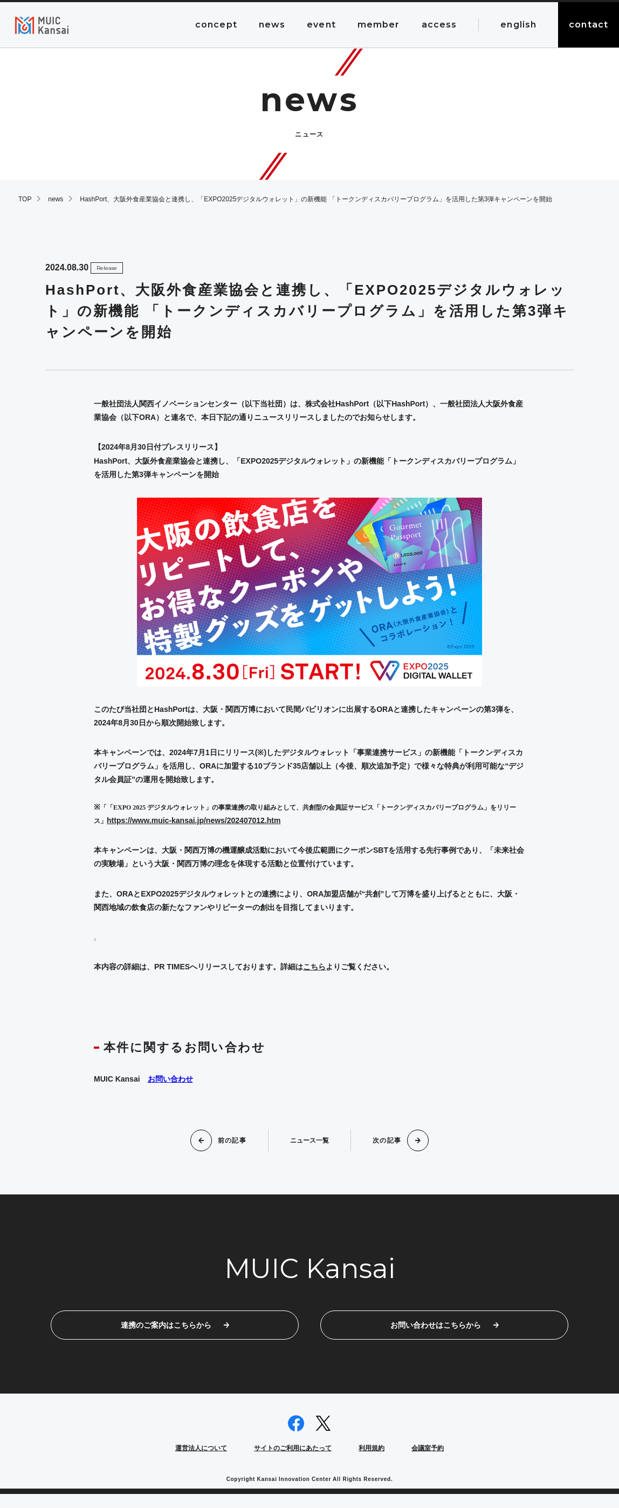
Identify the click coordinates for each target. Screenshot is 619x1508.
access (439, 24)
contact (588, 24)
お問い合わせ (170, 1079)
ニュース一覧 (309, 1140)
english (518, 24)
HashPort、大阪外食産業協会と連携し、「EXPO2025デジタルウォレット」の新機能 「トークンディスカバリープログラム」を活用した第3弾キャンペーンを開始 (316, 199)
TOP (24, 199)
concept (216, 24)
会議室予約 (427, 1462)
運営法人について (201, 1462)
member (378, 24)
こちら (314, 966)
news (272, 24)
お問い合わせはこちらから (444, 1331)
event (321, 24)
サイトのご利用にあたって (293, 1462)
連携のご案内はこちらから (175, 1331)
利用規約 (371, 1462)
